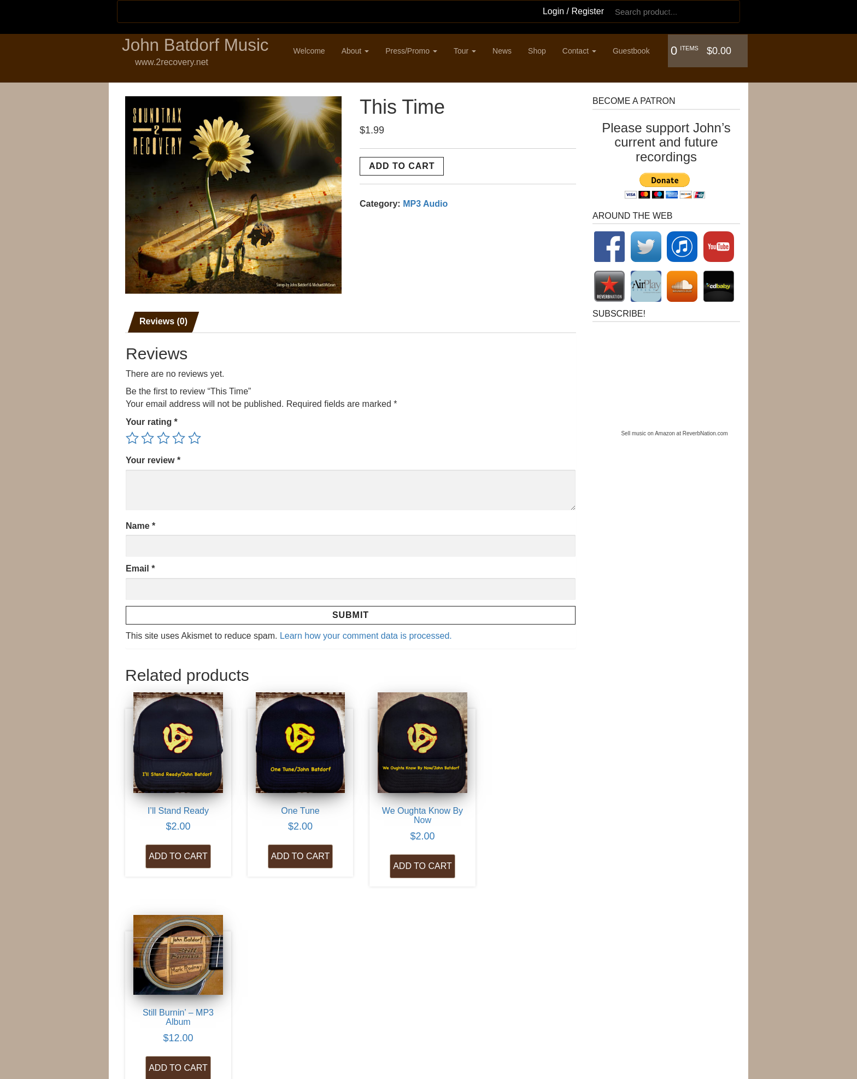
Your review (153, 458)
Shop (540, 50)
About (358, 50)
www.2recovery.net (171, 62)
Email (140, 566)
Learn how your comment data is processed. (366, 633)
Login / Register (573, 11)
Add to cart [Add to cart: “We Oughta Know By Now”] (408, 856)
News (504, 50)
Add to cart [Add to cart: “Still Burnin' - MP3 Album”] (524, 837)
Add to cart (402, 163)
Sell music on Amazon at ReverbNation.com (674, 431)
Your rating (152, 419)
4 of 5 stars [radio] (178, 435)
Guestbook (634, 50)
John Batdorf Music (197, 46)
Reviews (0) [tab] (163, 319)
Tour (467, 50)
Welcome (312, 50)
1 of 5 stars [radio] (132, 435)
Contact (582, 50)
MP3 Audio (425, 201)
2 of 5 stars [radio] (147, 435)
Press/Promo (414, 50)
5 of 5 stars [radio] (194, 435)
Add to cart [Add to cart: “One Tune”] (291, 846)
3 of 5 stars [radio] (163, 435)
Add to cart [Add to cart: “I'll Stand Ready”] (174, 846)
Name (140, 523)
